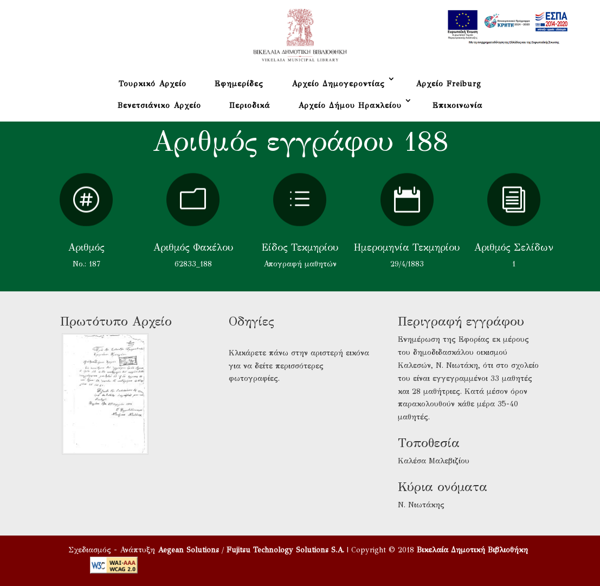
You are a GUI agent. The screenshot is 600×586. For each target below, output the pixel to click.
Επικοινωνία (457, 105)
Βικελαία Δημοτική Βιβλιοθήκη (472, 550)
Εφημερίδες (239, 83)
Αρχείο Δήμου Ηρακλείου (350, 105)
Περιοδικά (249, 105)
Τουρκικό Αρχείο (152, 83)
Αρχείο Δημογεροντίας (338, 83)
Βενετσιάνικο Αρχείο (159, 105)
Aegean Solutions (188, 550)
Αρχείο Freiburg (448, 83)
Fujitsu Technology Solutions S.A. (285, 550)
